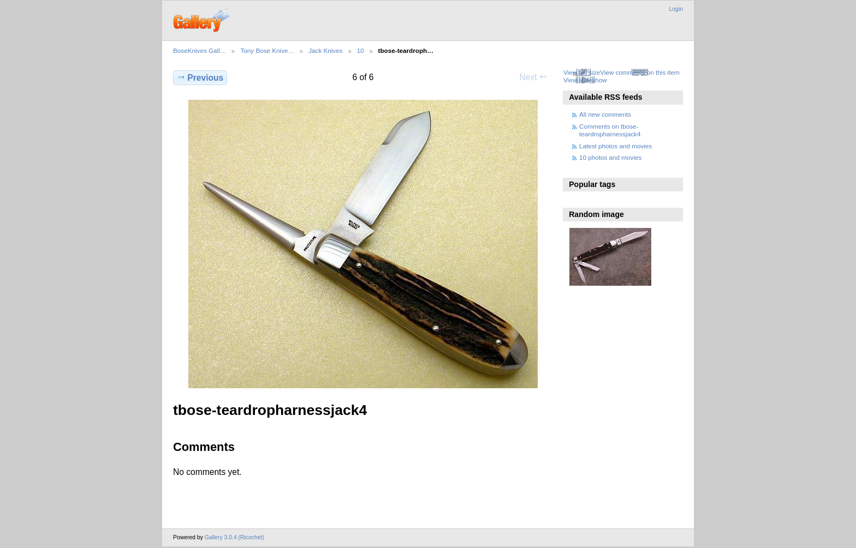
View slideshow (585, 79)
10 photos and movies (610, 157)
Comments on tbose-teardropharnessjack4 (609, 130)
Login (676, 9)
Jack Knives (325, 50)
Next (534, 77)
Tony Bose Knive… (267, 50)
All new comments (605, 114)
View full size (581, 72)
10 (360, 50)
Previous (200, 77)
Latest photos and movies (615, 145)
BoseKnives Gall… (199, 50)
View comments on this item (639, 72)
